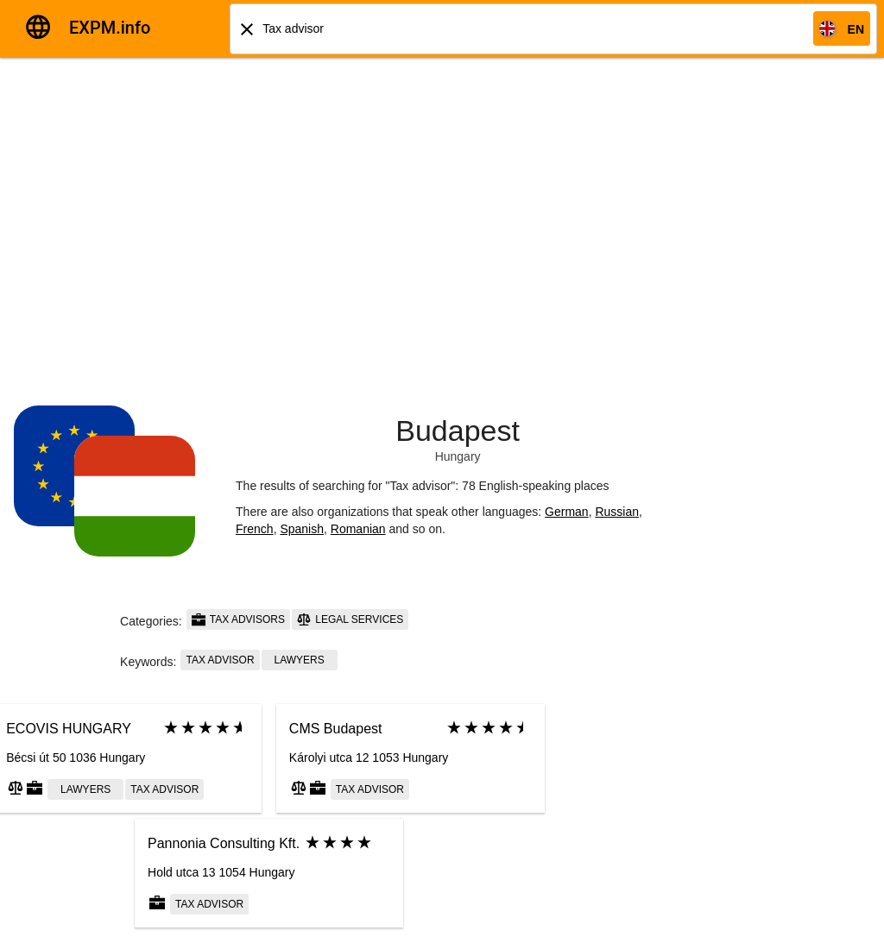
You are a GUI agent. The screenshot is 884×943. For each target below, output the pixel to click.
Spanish (302, 529)
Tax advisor (220, 660)
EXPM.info (109, 27)
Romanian (358, 529)
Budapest (457, 430)
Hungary (458, 456)
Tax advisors (238, 619)
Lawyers (299, 660)
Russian (617, 512)
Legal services (350, 619)
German (567, 512)
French (255, 529)
